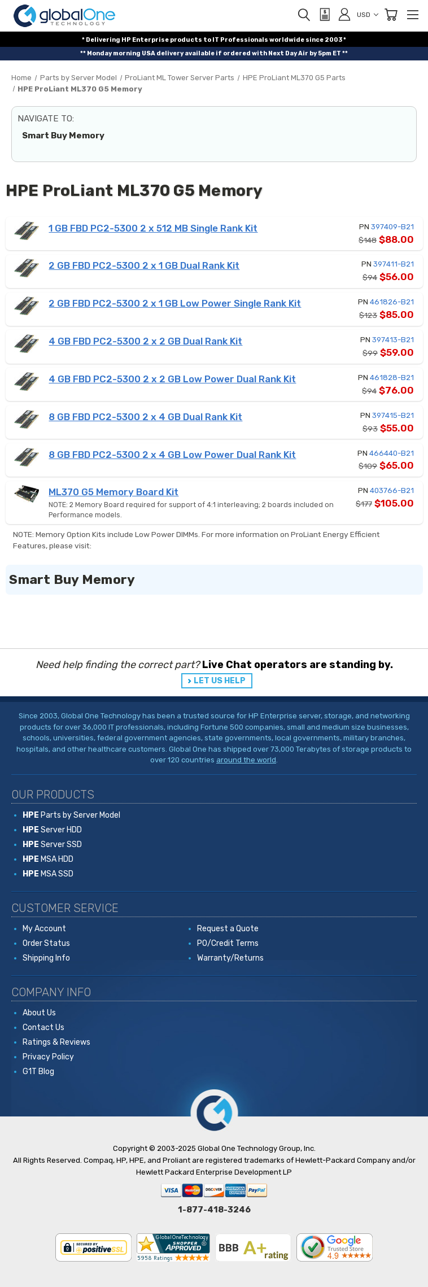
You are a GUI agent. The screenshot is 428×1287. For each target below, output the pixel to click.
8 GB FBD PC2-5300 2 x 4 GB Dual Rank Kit (145, 416)
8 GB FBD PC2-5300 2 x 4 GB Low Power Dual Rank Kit (172, 454)
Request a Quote (228, 928)
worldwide (286, 39)
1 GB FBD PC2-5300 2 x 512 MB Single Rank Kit (153, 228)
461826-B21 (392, 302)
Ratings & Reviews (56, 1042)
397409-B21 (392, 227)
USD (367, 15)
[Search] (303, 14)
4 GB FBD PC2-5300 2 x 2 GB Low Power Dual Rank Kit (172, 379)
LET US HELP (220, 681)
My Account (44, 928)
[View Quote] (324, 14)
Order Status (46, 943)
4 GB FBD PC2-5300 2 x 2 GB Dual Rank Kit (145, 341)
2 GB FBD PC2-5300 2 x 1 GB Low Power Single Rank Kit (175, 303)
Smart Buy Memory (63, 135)
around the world (246, 760)
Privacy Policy (48, 1057)
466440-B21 (391, 453)
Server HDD (52, 830)
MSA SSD (48, 874)
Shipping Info (46, 958)
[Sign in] (344, 14)
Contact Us (43, 1027)
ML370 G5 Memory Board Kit (113, 492)
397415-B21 (393, 415)
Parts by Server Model (71, 815)
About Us (39, 1013)
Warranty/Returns (230, 958)
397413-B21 (393, 339)
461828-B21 (392, 377)
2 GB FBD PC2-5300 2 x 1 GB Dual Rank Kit (144, 265)
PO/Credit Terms (228, 943)
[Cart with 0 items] (390, 14)
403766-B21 (392, 490)
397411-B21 (393, 264)
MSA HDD (48, 859)
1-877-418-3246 (214, 1210)
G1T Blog (38, 1071)
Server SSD (52, 844)
